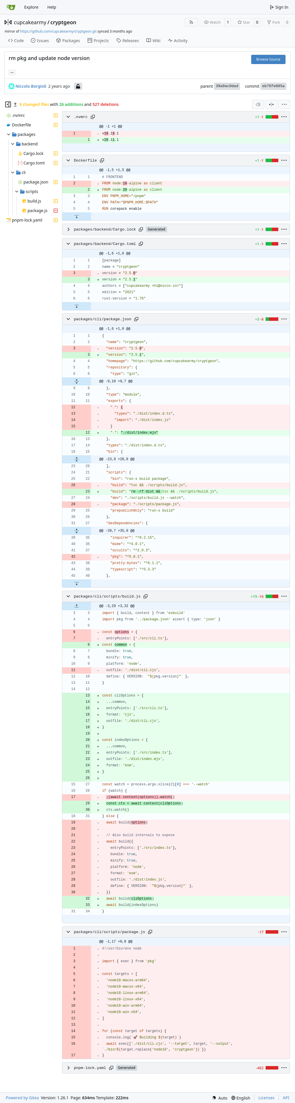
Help (51, 7)
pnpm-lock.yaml (90, 1068)
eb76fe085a (273, 86)
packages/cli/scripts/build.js (107, 596)
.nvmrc (81, 117)
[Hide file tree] (8, 104)
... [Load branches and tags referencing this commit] (12, 72)
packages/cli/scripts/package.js (109, 932)
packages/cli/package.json (102, 319)
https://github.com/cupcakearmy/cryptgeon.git (58, 31)
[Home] (11, 7)
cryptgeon (63, 22)
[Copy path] (93, 117)
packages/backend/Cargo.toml (105, 244)
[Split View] (271, 104)
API (286, 1097)
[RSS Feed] (191, 22)
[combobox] (258, 104)
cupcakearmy (30, 22)
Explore (31, 7)
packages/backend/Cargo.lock (105, 229)
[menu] (284, 104)
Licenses (266, 1097)
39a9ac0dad (227, 86)
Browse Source (268, 59)
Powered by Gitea (22, 1097)
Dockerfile (85, 160)
